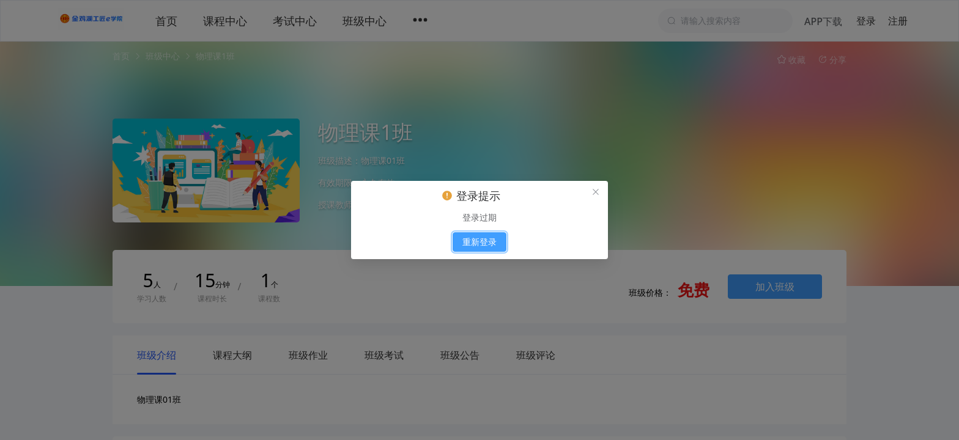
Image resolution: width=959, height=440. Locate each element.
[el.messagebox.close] (595, 193)
